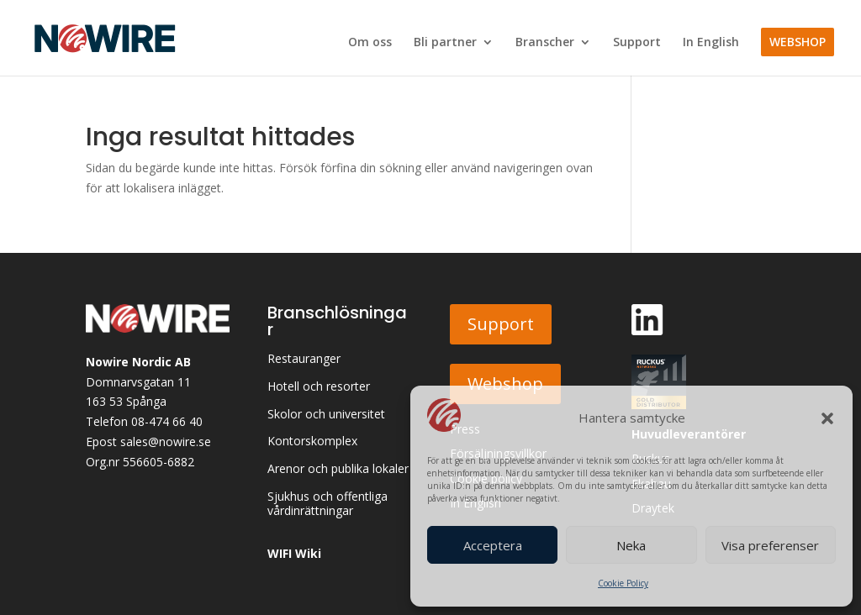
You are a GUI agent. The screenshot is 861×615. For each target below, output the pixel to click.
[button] (827, 418)
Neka (631, 545)
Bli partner (445, 43)
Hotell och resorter (318, 387)
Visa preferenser (770, 545)
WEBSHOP (797, 42)
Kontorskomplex (312, 441)
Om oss (370, 43)
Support (637, 43)
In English (711, 43)
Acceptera (492, 545)
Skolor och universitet (326, 414)
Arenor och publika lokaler (338, 469)
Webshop (505, 383)
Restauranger (304, 359)
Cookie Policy (623, 583)
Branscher (544, 43)
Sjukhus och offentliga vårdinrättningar (327, 504)
